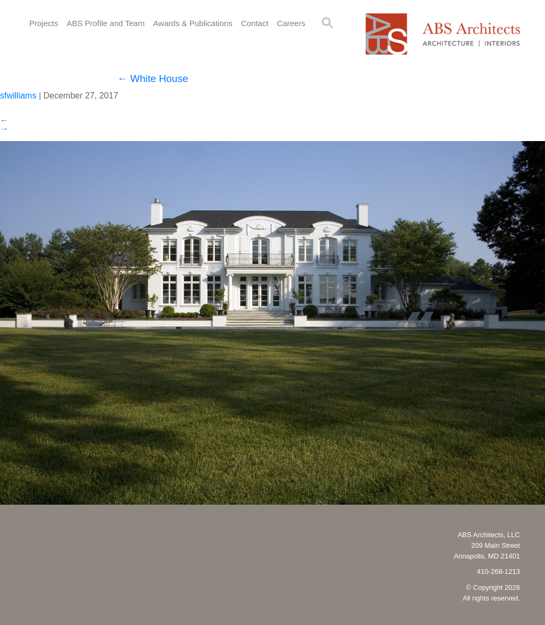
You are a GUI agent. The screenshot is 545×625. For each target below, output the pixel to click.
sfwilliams (18, 95)
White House (152, 78)
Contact (255, 23)
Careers (291, 23)
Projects (43, 23)
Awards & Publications (193, 23)
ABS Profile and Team (105, 23)
